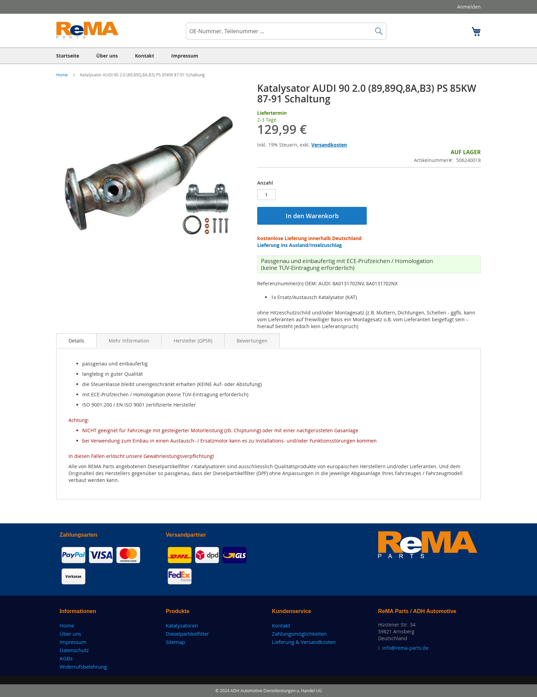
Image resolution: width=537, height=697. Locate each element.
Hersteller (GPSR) (193, 340)
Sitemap (175, 641)
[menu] (268, 55)
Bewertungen (252, 340)
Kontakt (281, 625)
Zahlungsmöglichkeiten (299, 633)
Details (76, 340)
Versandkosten (329, 144)
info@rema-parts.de (405, 648)
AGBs (66, 658)
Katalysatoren (182, 625)
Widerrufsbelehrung (83, 666)
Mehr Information (129, 340)
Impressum (73, 641)
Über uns (70, 633)
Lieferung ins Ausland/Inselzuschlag (299, 245)
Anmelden (469, 6)
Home (62, 74)
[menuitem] (67, 55)
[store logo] (87, 30)
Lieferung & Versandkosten (304, 641)
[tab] (76, 340)
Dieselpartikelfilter (187, 633)
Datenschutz (74, 650)
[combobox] (286, 31)
